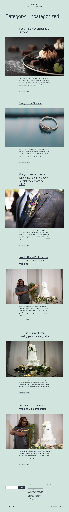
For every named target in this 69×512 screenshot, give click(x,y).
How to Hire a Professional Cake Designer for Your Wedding (33, 260)
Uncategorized (27, 91)
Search (6, 484)
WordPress (61, 506)
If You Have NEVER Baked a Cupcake (35, 487)
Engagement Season (30, 103)
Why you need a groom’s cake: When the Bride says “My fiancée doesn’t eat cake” (36, 492)
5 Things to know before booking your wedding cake (35, 498)
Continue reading (32, 85)
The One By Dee (34, 5)
